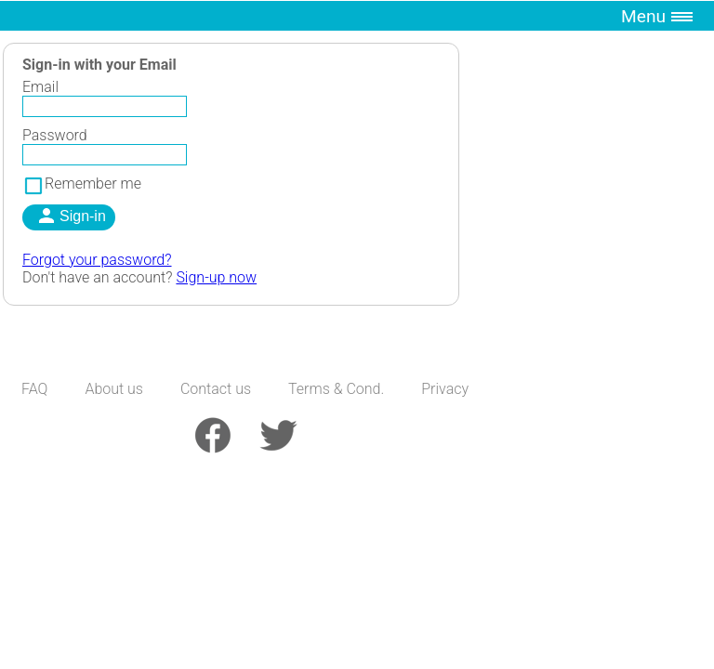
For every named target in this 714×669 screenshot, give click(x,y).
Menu (643, 16)
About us (114, 389)
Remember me (81, 183)
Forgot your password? (97, 260)
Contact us (215, 389)
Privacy (445, 389)
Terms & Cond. (336, 389)
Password (54, 135)
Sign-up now (216, 277)
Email (40, 87)
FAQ (34, 389)
